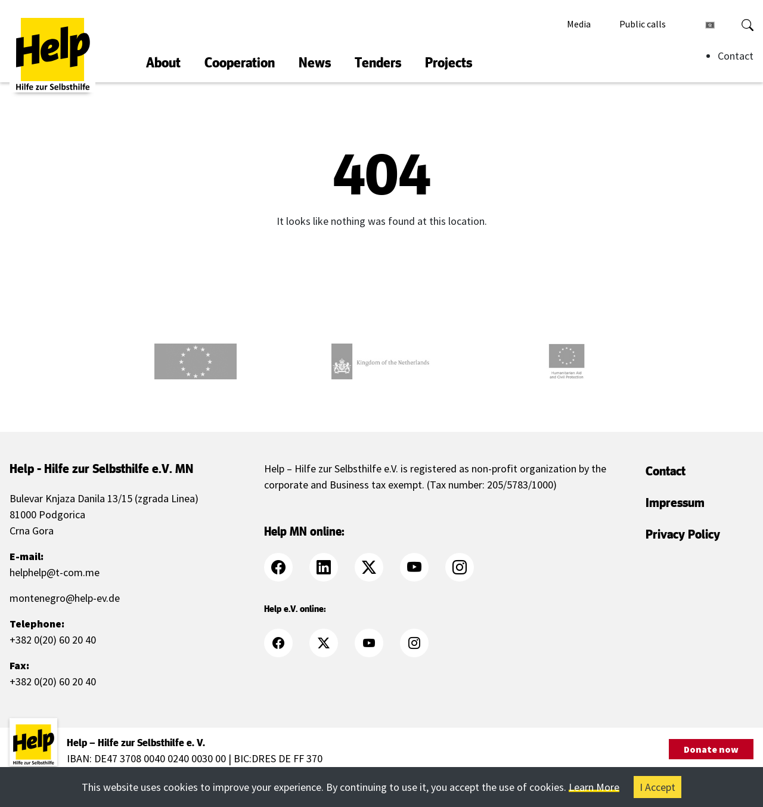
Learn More (594, 787)
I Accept (657, 787)
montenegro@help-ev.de (65, 598)
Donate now (711, 749)
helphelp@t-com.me (55, 572)
